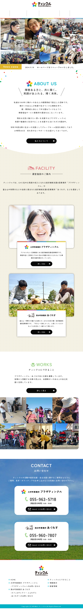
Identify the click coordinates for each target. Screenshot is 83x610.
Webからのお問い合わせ (42, 510)
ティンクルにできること (60, 581)
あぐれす (32, 13)
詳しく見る (41, 265)
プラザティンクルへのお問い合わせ (25, 588)
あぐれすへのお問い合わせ (22, 597)
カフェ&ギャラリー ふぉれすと (24, 594)
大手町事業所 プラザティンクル (24, 584)
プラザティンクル (17, 13)
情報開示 (53, 584)
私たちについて (41, 142)
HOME (13, 581)
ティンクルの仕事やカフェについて (50, 13)
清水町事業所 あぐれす (20, 591)
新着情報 (66, 13)
